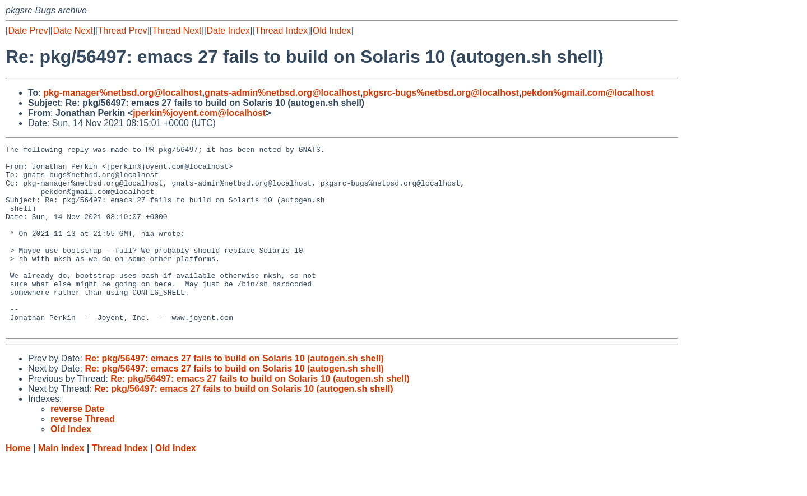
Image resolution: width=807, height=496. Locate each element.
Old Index (332, 30)
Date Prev (28, 30)
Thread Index (281, 30)
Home (18, 485)
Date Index (227, 30)
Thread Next (176, 30)
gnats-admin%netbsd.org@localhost (282, 93)
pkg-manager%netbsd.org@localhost (122, 93)
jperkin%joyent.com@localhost (199, 113)
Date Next (72, 30)
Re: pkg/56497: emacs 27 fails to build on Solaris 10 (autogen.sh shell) (234, 395)
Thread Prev (122, 30)
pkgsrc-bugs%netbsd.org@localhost (441, 93)
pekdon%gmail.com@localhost (587, 93)
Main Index (61, 485)
